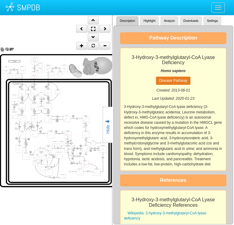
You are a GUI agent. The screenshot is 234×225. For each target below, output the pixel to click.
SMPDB (28, 7)
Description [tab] (127, 20)
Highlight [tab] (149, 20)
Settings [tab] (212, 20)
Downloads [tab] (190, 20)
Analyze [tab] (169, 20)
